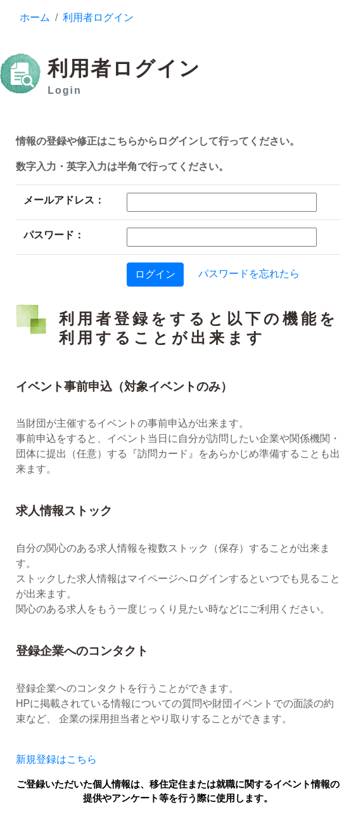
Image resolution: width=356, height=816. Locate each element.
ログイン (155, 274)
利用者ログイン (98, 17)
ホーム (35, 17)
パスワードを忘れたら (249, 273)
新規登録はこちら (56, 759)
